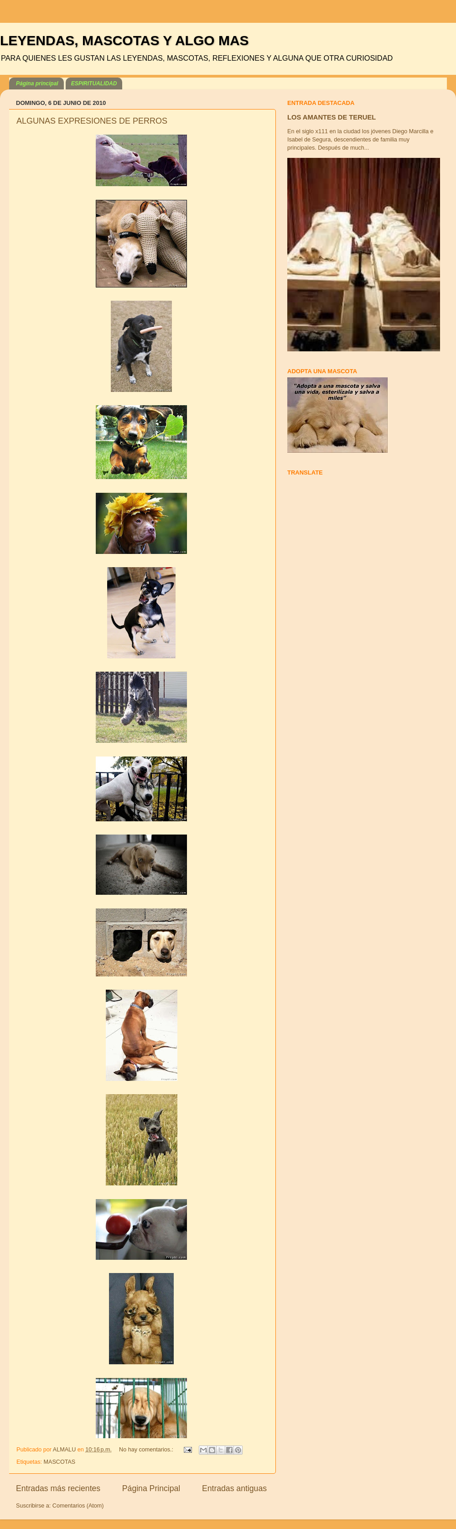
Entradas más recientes (58, 1488)
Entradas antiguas (234, 1488)
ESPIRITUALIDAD (94, 83)
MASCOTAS (60, 1462)
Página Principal (151, 1488)
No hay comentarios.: (147, 1449)
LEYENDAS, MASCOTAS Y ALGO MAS (124, 40)
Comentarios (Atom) (78, 1506)
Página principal (37, 83)
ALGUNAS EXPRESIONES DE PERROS (91, 120)
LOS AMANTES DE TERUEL (331, 117)
